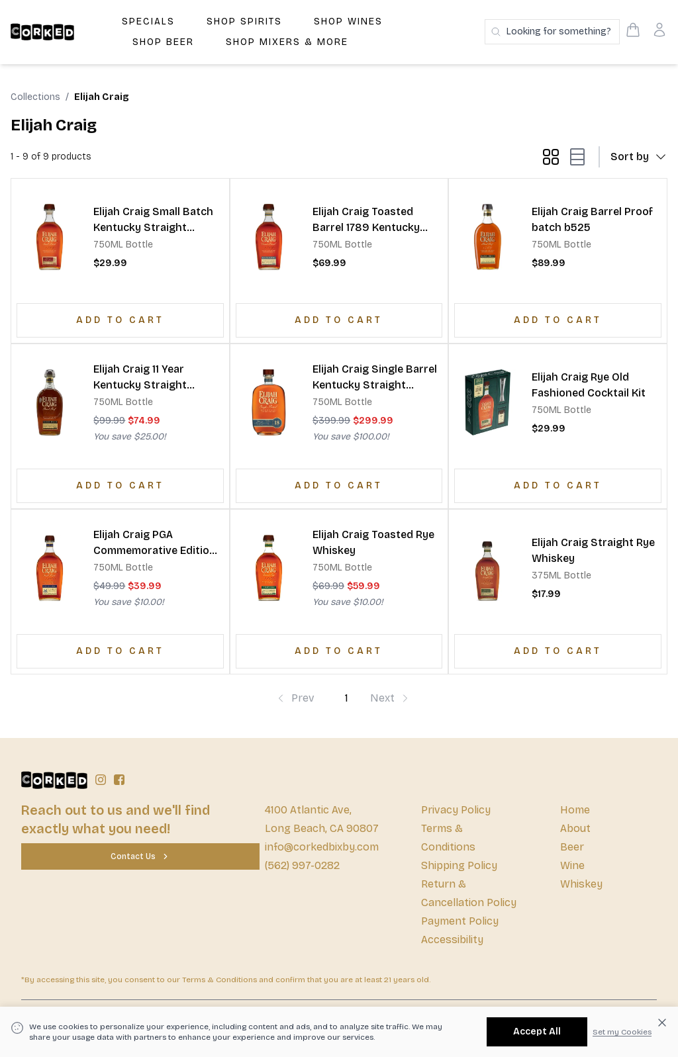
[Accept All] (537, 1031)
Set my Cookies (622, 1031)
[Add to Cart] (120, 320)
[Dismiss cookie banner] (662, 1022)
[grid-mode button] (550, 156)
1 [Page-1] (346, 698)
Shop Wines (348, 21)
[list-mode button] (574, 156)
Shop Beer (163, 42)
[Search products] (552, 31)
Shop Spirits (244, 21)
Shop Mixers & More (287, 42)
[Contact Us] (140, 856)
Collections (35, 97)
